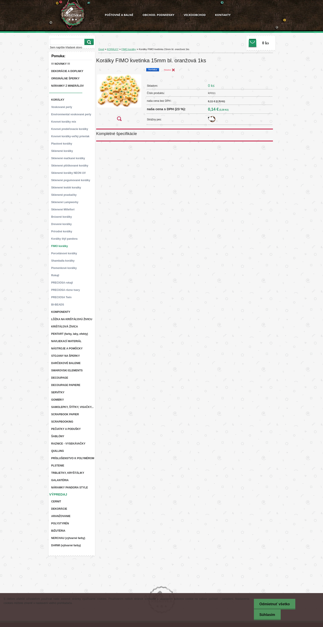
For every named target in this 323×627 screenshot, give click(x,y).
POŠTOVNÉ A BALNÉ (119, 15)
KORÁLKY (113, 49)
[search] (88, 42)
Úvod (101, 49)
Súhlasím (267, 615)
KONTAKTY (222, 15)
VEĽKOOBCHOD (195, 15)
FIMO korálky (128, 49)
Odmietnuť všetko (274, 604)
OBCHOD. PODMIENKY (158, 15)
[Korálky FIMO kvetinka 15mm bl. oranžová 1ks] (119, 96)
